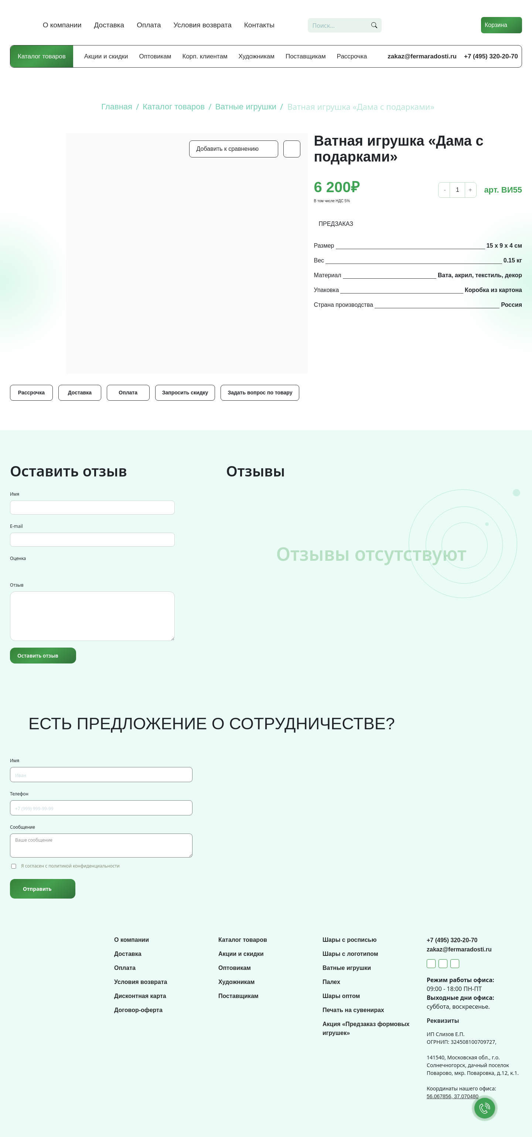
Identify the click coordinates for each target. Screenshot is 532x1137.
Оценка (18, 558)
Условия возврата (203, 25)
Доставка (109, 25)
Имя (14, 494)
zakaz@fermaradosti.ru (422, 56)
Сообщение (22, 827)
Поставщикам (306, 56)
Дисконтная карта (140, 996)
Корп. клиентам (205, 56)
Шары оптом (341, 996)
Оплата (149, 25)
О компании (62, 25)
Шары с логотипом (350, 954)
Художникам (256, 56)
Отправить (37, 888)
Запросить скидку (185, 393)
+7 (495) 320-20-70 (491, 56)
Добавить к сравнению (228, 149)
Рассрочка (352, 56)
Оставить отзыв (37, 655)
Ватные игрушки (347, 968)
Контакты (259, 25)
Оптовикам (155, 56)
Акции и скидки (106, 56)
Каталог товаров (42, 56)
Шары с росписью (349, 940)
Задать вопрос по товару (260, 393)
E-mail (16, 526)
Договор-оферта (138, 1010)
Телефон (19, 794)
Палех (331, 982)
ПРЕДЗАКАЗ (336, 224)
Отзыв (16, 585)
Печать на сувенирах (353, 1010)
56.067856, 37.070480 (452, 1096)
